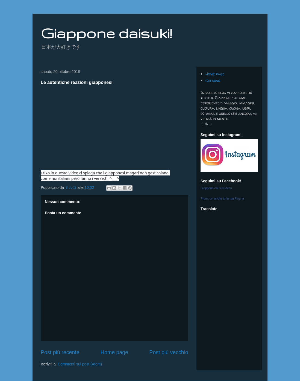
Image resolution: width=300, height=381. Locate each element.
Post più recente (60, 352)
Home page (114, 352)
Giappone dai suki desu (216, 188)
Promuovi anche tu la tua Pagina (222, 198)
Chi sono (212, 80)
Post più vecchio (168, 352)
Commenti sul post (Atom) (80, 364)
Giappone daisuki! (106, 33)
